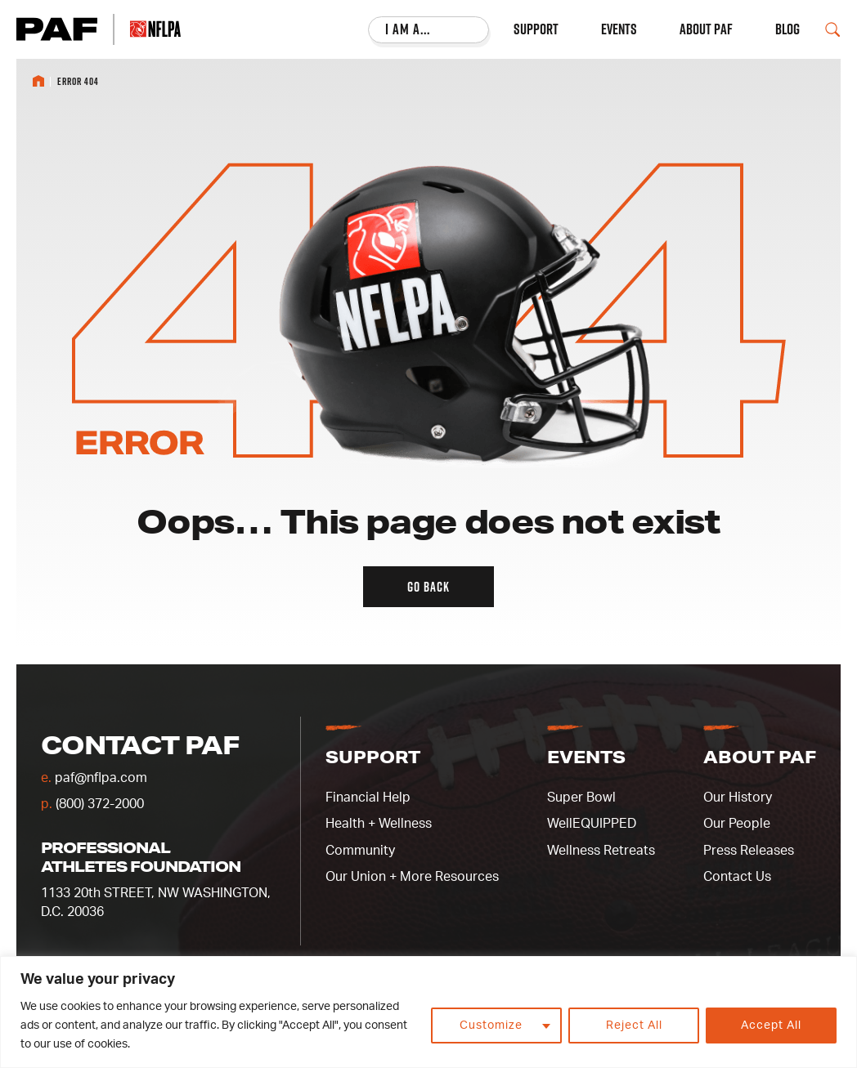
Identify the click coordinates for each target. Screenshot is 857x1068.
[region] (428, 1012)
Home (38, 81)
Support (536, 29)
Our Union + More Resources (412, 876)
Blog (787, 29)
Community (360, 850)
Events (619, 29)
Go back (428, 587)
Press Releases (748, 850)
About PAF (706, 29)
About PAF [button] (759, 756)
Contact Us (737, 876)
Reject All (634, 1025)
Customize (491, 1025)
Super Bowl (581, 797)
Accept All (771, 1025)
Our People (736, 823)
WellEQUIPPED (591, 823)
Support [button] (372, 756)
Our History (737, 797)
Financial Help (368, 797)
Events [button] (586, 756)
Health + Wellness (378, 823)
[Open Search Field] (832, 29)
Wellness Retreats (601, 850)
